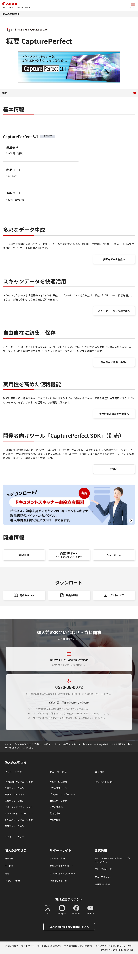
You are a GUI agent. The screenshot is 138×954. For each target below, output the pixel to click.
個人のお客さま (15, 850)
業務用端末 (55, 813)
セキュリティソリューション (19, 813)
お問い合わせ (11, 945)
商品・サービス (42, 744)
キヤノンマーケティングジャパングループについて (113, 860)
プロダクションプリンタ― (63, 794)
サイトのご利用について (49, 945)
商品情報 (9, 858)
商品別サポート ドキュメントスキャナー (69, 554)
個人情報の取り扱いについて (78, 945)
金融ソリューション (14, 788)
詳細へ (114, 469)
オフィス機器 (61, 744)
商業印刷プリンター (59, 800)
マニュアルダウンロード (61, 865)
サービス (9, 865)
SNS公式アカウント (69, 899)
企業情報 (101, 850)
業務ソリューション (14, 826)
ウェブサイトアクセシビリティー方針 (114, 945)
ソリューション (13, 772)
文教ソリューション (14, 800)
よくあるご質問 (57, 858)
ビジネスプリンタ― (59, 788)
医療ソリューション (14, 794)
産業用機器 (55, 819)
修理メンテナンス (58, 881)
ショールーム (113, 555)
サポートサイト (60, 850)
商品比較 (24, 555)
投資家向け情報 (102, 884)
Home (8, 744)
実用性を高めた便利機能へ (114, 414)
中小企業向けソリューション (19, 781)
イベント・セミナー (16, 837)
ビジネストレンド (104, 782)
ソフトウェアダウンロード (63, 873)
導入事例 (99, 772)
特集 (7, 873)
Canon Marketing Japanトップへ (69, 927)
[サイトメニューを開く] (133, 5)
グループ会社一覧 (103, 869)
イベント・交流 (12, 881)
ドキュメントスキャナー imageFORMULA (93, 744)
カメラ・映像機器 (58, 781)
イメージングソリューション (19, 807)
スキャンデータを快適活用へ (114, 311)
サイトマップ (27, 945)
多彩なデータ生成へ (114, 259)
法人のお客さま (11, 14)
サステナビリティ (103, 876)
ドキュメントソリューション (19, 819)
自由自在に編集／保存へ (114, 362)
